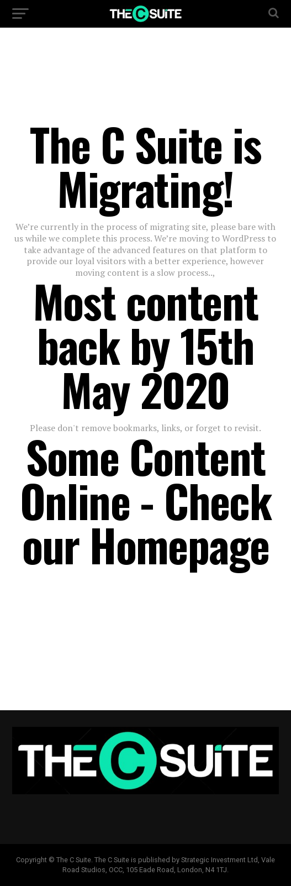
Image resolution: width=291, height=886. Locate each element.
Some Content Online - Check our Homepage (146, 500)
